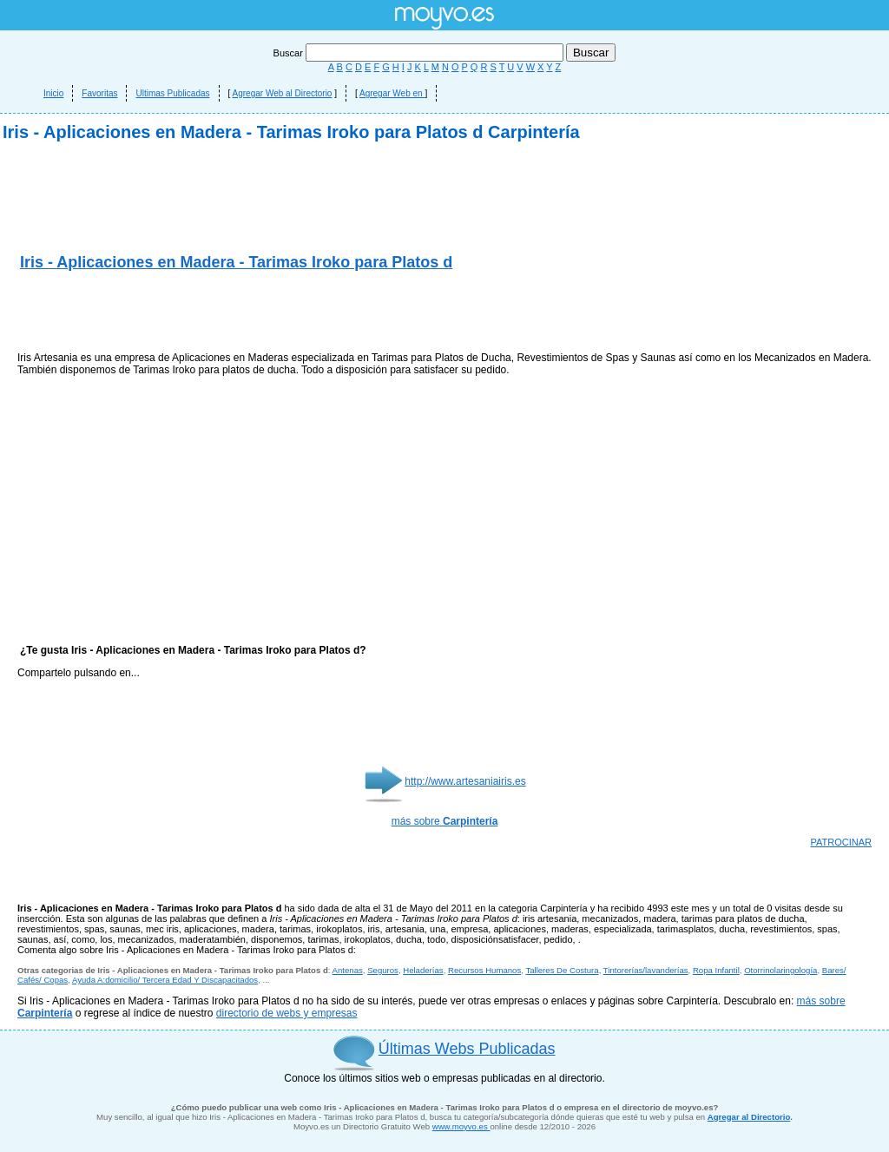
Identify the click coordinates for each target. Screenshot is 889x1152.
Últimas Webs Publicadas (467, 1048)
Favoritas (99, 93)
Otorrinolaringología (780, 970)
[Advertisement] (220, 312)
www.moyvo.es (461, 1126)
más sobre (445, 821)
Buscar (419, 53)
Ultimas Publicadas (172, 93)
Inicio (53, 93)
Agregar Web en (392, 93)
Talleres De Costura (561, 970)
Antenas (348, 970)
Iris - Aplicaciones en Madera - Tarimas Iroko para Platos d (236, 262)
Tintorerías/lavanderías (645, 970)
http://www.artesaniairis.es (465, 781)
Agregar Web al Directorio (283, 93)
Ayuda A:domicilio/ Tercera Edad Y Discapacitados (165, 979)
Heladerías (423, 970)
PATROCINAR (842, 842)
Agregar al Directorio (749, 1117)
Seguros (382, 970)
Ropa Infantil (716, 970)
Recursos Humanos (484, 970)
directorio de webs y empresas (287, 1013)
